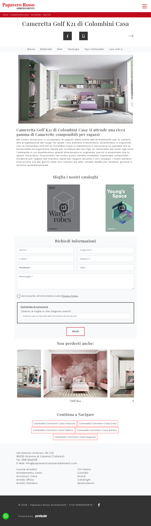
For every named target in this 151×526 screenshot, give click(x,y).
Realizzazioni (86, 483)
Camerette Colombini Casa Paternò (53, 430)
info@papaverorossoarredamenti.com (51, 463)
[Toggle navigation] (144, 6)
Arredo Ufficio (25, 479)
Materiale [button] (46, 49)
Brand (81, 476)
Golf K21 (47, 14)
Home (5, 14)
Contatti (83, 472)
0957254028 (29, 460)
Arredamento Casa (19, 14)
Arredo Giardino (27, 483)
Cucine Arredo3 (26, 469)
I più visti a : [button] (116, 49)
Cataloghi (84, 479)
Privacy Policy (70, 296)
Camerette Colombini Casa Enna (97, 423)
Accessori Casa (26, 476)
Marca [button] (31, 49)
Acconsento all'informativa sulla (49, 296)
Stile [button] (59, 49)
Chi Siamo (84, 469)
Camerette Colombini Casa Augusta (75, 437)
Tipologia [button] (73, 49)
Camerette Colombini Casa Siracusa (54, 423)
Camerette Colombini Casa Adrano (97, 430)
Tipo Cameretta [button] (94, 49)
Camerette (36, 14)
